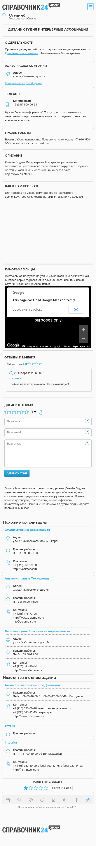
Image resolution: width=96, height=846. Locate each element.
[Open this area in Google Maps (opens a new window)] (13, 345)
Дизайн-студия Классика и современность (37, 631)
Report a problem (81, 346)
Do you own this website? (28, 309)
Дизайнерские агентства (21, 53)
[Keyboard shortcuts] (23, 346)
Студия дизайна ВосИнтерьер (27, 529)
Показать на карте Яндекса (23, 83)
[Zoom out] (83, 338)
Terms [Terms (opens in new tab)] (67, 346)
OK (76, 309)
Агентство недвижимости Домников (32, 685)
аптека (10, 725)
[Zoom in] (83, 329)
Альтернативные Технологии (27, 578)
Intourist (11, 742)
